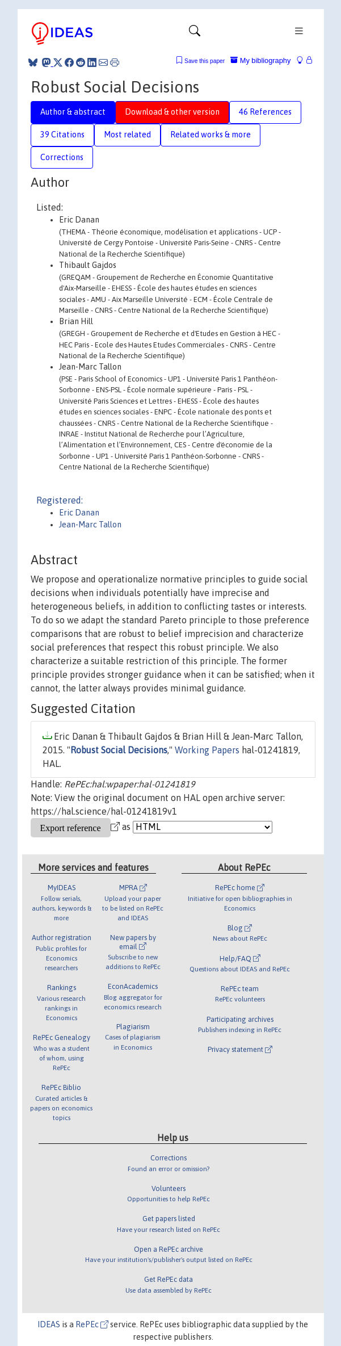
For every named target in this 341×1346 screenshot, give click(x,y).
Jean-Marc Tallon (90, 524)
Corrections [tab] (61, 157)
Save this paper (204, 61)
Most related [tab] (127, 134)
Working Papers (207, 750)
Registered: (59, 500)
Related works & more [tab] (210, 134)
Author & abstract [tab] (73, 111)
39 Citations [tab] (62, 134)
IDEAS (48, 1324)
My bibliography (260, 60)
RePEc (91, 1324)
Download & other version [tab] (172, 111)
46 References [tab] (265, 111)
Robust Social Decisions (118, 750)
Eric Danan (79, 512)
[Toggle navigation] (195, 33)
